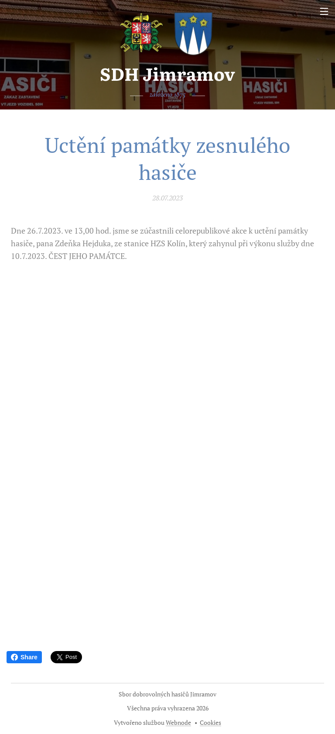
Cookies (210, 722)
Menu (324, 11)
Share (24, 657)
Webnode (178, 722)
